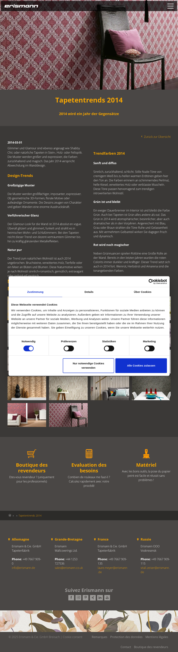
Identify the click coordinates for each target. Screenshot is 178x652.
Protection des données (126, 637)
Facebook (71, 598)
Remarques (99, 637)
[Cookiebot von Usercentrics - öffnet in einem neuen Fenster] (151, 281)
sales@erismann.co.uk (69, 568)
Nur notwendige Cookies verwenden (88, 365)
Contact (126, 647)
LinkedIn (99, 598)
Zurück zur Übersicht (155, 137)
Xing (92, 598)
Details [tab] (89, 291)
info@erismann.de (23, 568)
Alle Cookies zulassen (141, 365)
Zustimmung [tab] (35, 291)
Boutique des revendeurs (151, 647)
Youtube (107, 598)
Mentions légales (156, 637)
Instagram (78, 598)
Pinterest (85, 598)
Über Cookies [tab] (143, 291)
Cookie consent (72, 637)
